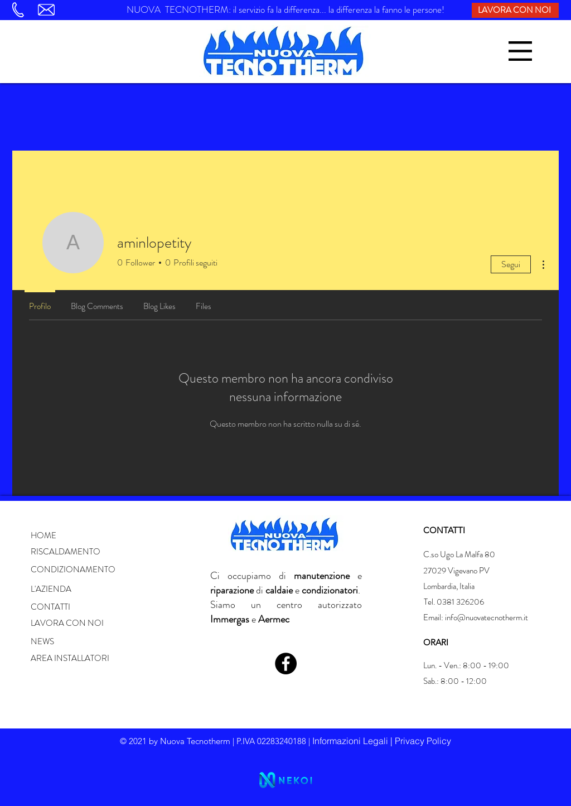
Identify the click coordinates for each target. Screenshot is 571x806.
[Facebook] (286, 663)
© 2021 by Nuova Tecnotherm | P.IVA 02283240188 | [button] (216, 741)
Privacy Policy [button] (423, 740)
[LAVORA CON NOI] (515, 10)
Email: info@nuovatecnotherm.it (475, 617)
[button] (520, 51)
